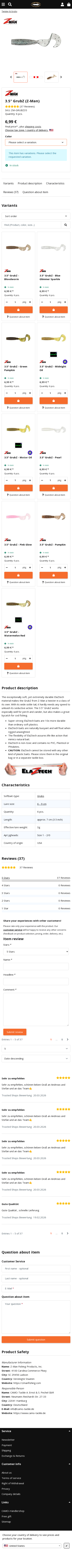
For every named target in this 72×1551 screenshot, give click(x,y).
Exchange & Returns (13, 1455)
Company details (11, 1494)
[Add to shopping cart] (18, 309)
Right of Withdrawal (13, 1483)
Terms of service (11, 1478)
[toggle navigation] (3, 4)
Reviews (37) (10, 192)
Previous (11, 77)
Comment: (9, 989)
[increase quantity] (30, 302)
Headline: (9, 974)
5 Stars (6, 877)
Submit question (36, 1339)
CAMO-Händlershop (13, 1511)
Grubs (40, 796)
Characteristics (55, 183)
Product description (30, 183)
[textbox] (32, 1546)
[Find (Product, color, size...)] (10, 4)
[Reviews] (20, 106)
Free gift (6, 1516)
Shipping (6, 1450)
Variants (8, 183)
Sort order (11, 216)
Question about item (35, 192)
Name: (7, 959)
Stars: (7, 944)
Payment (7, 1445)
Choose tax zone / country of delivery (29, 130)
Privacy (6, 1488)
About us (7, 1472)
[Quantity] (15, 302)
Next (61, 77)
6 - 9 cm (41, 804)
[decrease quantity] (6, 302)
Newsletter (8, 1439)
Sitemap (6, 1521)
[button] (62, 4)
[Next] (67, 1039)
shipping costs (33, 126)
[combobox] (31, 1545)
